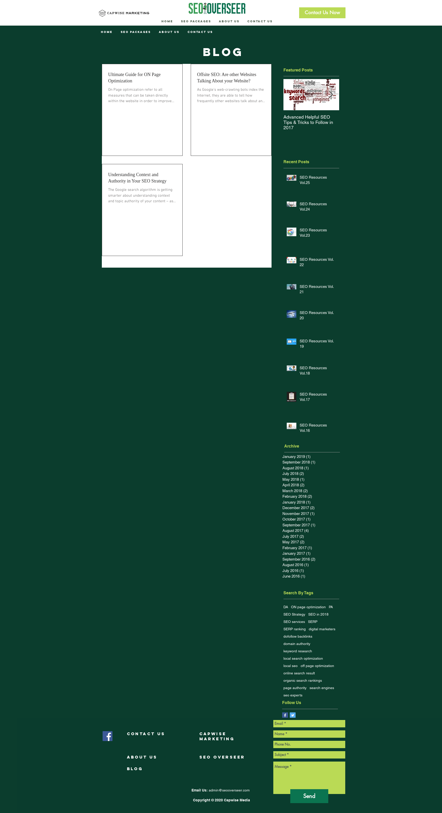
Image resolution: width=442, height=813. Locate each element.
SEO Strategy (294, 614)
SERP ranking (294, 629)
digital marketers (322, 629)
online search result (299, 673)
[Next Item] (331, 95)
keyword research (297, 651)
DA (285, 607)
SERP (312, 622)
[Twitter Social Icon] (293, 715)
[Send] (309, 796)
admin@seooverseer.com (229, 790)
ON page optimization (308, 607)
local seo (290, 666)
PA (331, 607)
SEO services (294, 622)
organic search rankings (302, 680)
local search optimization (303, 658)
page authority (294, 688)
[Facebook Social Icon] (107, 736)
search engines (322, 688)
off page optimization (317, 666)
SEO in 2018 (318, 614)
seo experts (292, 695)
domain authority (296, 644)
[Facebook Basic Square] (285, 715)
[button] (322, 12)
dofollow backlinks (297, 636)
